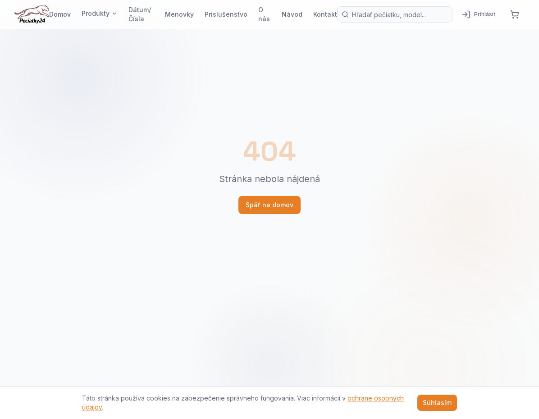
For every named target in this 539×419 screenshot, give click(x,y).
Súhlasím (437, 402)
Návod (292, 14)
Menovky (179, 14)
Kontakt (325, 14)
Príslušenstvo (226, 14)
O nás (264, 14)
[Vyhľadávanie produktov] (394, 14)
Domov (60, 14)
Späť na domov (269, 205)
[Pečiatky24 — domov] (31, 14)
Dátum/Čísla (139, 14)
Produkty (100, 13)
